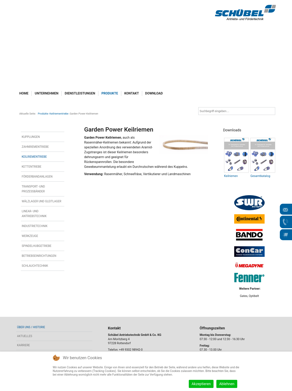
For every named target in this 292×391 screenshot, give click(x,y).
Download (154, 93)
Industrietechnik (34, 226)
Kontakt (131, 93)
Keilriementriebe (34, 156)
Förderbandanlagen (37, 176)
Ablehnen (226, 384)
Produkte (109, 93)
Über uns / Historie (31, 327)
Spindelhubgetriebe (36, 245)
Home (23, 93)
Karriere (23, 345)
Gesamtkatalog (260, 176)
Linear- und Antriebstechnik (34, 214)
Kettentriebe (31, 166)
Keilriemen (231, 176)
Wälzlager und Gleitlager (41, 201)
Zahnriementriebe (35, 146)
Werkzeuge (30, 236)
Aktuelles (24, 336)
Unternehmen (46, 93)
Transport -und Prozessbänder (33, 189)
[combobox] (236, 111)
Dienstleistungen (80, 93)
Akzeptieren (201, 384)
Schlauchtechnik (35, 265)
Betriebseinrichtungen (39, 255)
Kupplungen (31, 136)
